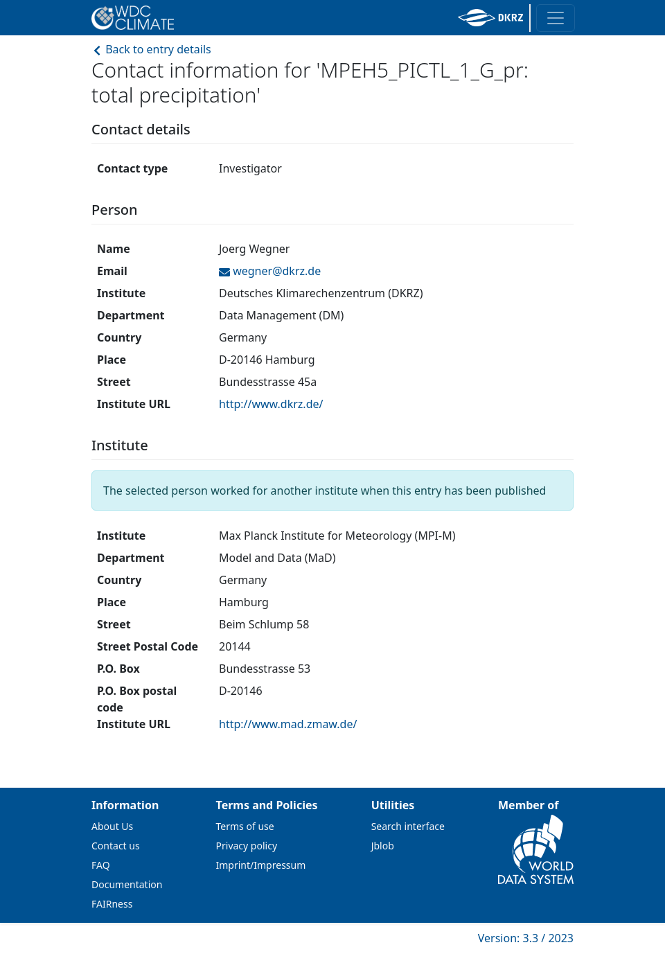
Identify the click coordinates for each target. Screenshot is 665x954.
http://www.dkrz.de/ (271, 404)
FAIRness (111, 903)
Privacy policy (247, 845)
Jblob (382, 845)
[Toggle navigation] (555, 18)
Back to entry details (151, 49)
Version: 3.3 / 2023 (526, 938)
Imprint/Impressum (261, 865)
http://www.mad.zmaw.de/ (288, 724)
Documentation (126, 884)
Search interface (408, 826)
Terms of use (245, 826)
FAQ (100, 865)
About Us (112, 826)
